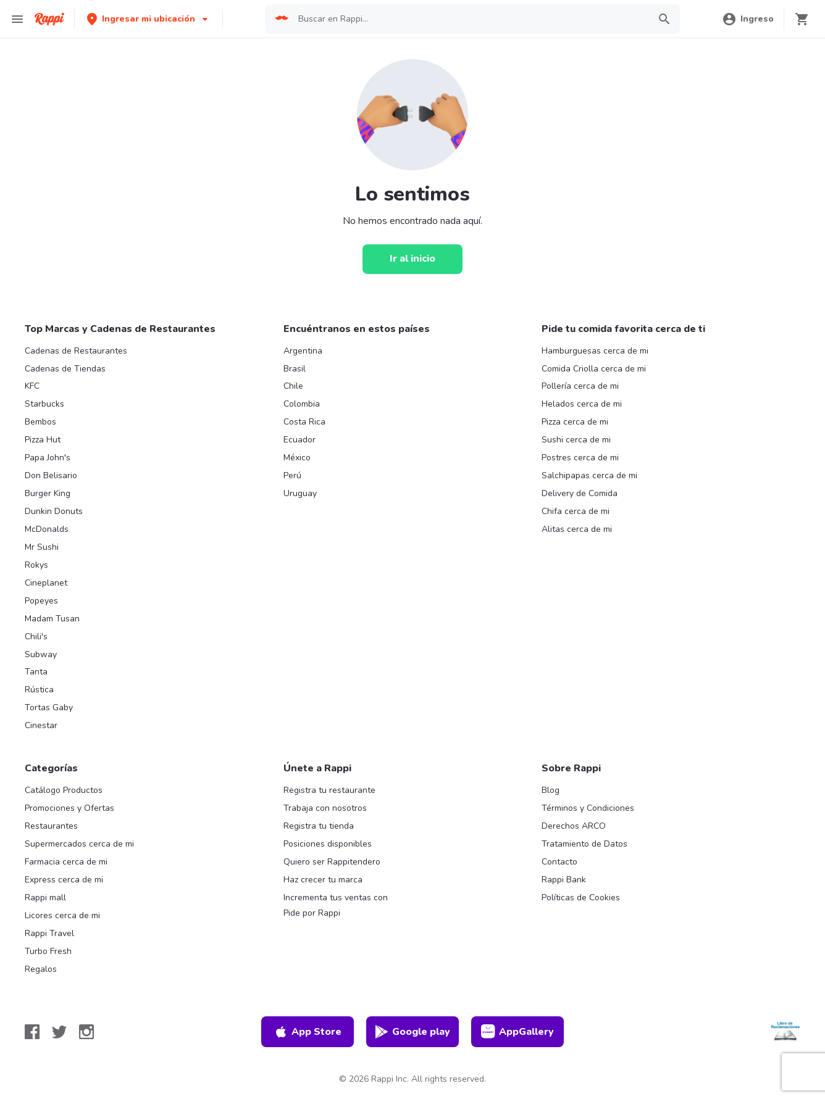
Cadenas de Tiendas (65, 369)
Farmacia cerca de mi (66, 862)
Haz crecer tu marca (322, 879)
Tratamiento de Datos (584, 844)
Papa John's (47, 457)
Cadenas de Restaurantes (76, 351)
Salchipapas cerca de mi (589, 475)
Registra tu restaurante (329, 790)
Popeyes (41, 601)
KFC (32, 386)
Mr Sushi (42, 547)
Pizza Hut (43, 440)
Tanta (36, 672)
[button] (148, 18)
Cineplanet (46, 583)
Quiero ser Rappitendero (331, 862)
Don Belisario (51, 475)
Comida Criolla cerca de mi (594, 369)
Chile (293, 386)
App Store (307, 1031)
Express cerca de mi (64, 879)
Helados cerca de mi (582, 404)
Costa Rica (304, 422)
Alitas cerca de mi (577, 529)
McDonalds (47, 529)
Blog (550, 790)
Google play (412, 1031)
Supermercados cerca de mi (79, 844)
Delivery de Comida (580, 493)
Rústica (39, 689)
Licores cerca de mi (62, 915)
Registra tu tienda (318, 826)
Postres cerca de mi (580, 457)
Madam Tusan (52, 618)
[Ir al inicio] (412, 259)
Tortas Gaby (49, 707)
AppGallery (517, 1031)
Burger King (47, 493)
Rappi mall (45, 897)
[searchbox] (469, 19)
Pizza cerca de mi (575, 422)
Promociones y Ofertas (69, 808)
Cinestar (41, 725)
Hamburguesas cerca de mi (595, 351)
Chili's (36, 636)
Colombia (301, 404)
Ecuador (299, 440)
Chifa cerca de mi (575, 511)
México (297, 457)
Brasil (294, 369)
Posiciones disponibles (327, 844)
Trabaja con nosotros (325, 808)
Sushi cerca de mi (576, 440)
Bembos (40, 422)
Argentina (302, 351)
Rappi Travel (49, 933)
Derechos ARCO (574, 826)
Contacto (559, 862)
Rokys (36, 565)
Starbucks (44, 404)
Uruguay (300, 493)
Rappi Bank (564, 879)
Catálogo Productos (64, 790)
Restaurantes (51, 826)
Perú (292, 475)
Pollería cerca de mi (580, 386)
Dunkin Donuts (54, 511)
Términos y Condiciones (588, 808)
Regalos (41, 969)
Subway (41, 654)
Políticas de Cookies (581, 897)
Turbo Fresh (48, 951)
